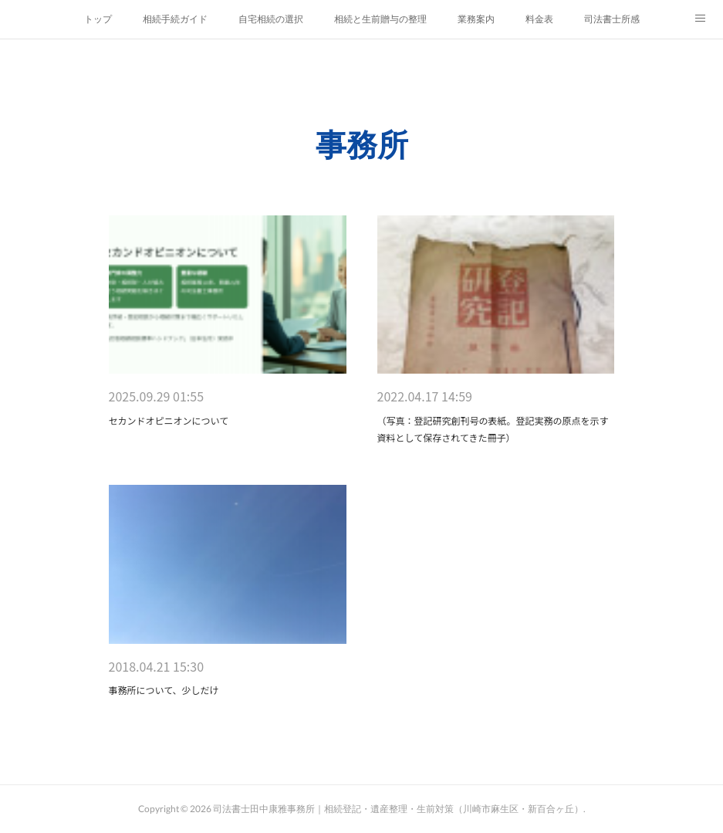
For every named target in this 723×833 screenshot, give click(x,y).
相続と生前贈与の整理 (380, 19)
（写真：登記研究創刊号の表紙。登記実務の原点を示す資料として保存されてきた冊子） (493, 429)
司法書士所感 (612, 19)
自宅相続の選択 (270, 19)
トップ (98, 19)
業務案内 (476, 19)
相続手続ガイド (175, 19)
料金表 (539, 19)
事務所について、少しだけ (164, 689)
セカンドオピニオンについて (169, 420)
